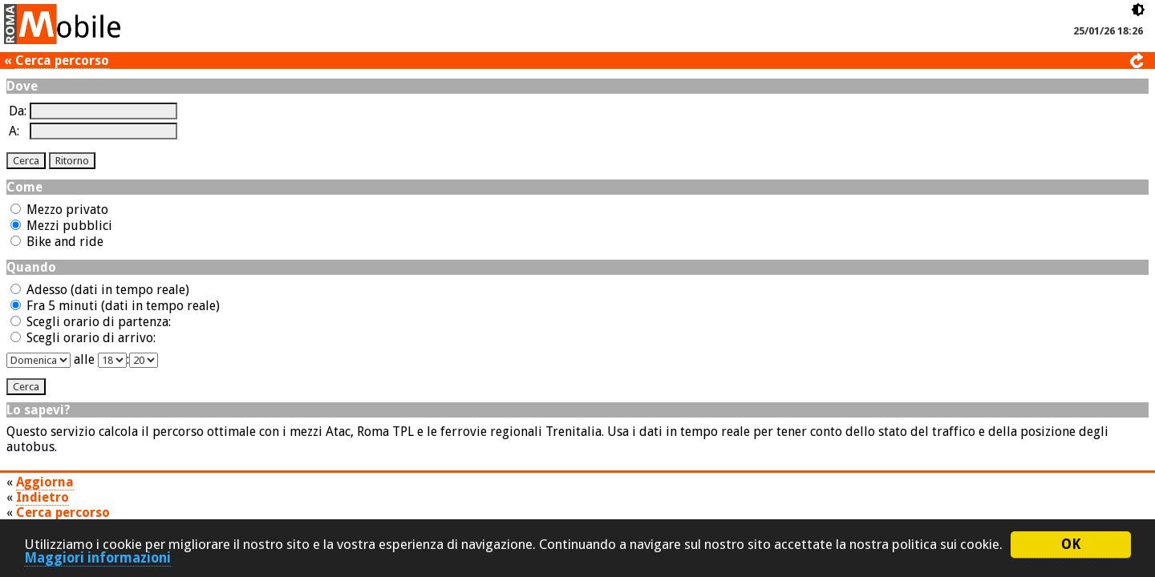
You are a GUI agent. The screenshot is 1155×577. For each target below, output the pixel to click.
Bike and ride (56, 241)
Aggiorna (45, 482)
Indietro (42, 497)
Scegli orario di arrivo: (83, 337)
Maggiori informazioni (97, 559)
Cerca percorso (62, 60)
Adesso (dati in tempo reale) (99, 289)
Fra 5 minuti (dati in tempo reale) (115, 305)
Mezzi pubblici (61, 225)
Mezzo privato (59, 209)
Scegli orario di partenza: (90, 321)
